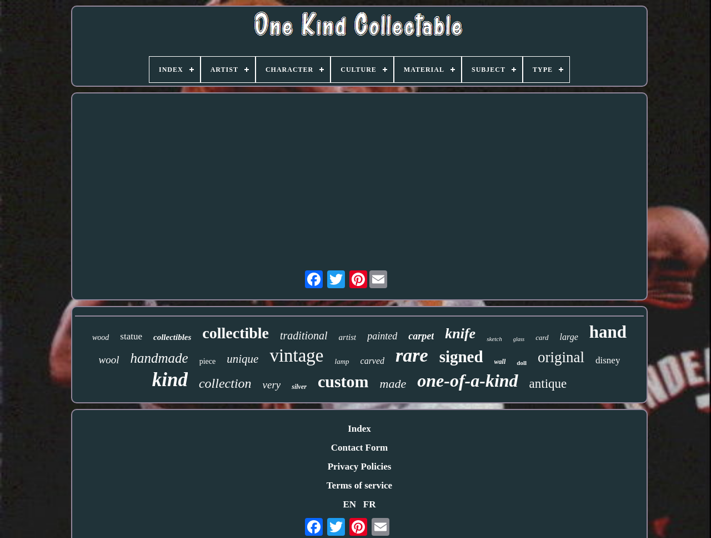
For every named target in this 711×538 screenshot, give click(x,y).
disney (607, 360)
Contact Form (359, 447)
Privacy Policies (360, 466)
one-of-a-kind (467, 381)
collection (225, 383)
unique (242, 359)
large (569, 337)
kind (170, 380)
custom (343, 381)
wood (100, 337)
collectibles (172, 337)
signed (461, 357)
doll (522, 362)
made (393, 384)
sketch (494, 338)
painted (382, 336)
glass (519, 339)
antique (548, 384)
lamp (342, 361)
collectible (235, 333)
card (541, 337)
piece (207, 361)
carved (372, 361)
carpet (421, 336)
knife (460, 333)
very (272, 385)
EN (349, 504)
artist (348, 337)
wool (109, 360)
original (561, 357)
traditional (304, 335)
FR (369, 504)
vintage (296, 355)
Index (359, 428)
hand (608, 332)
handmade (159, 358)
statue (131, 336)
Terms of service (359, 485)
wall (500, 362)
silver (299, 387)
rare (411, 355)
